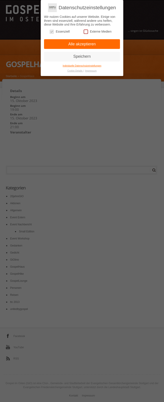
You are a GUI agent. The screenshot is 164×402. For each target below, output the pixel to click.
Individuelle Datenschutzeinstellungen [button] (82, 64)
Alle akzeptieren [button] (82, 43)
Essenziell (60, 30)
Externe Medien (97, 30)
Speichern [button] (82, 55)
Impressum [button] (91, 69)
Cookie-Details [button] (75, 69)
